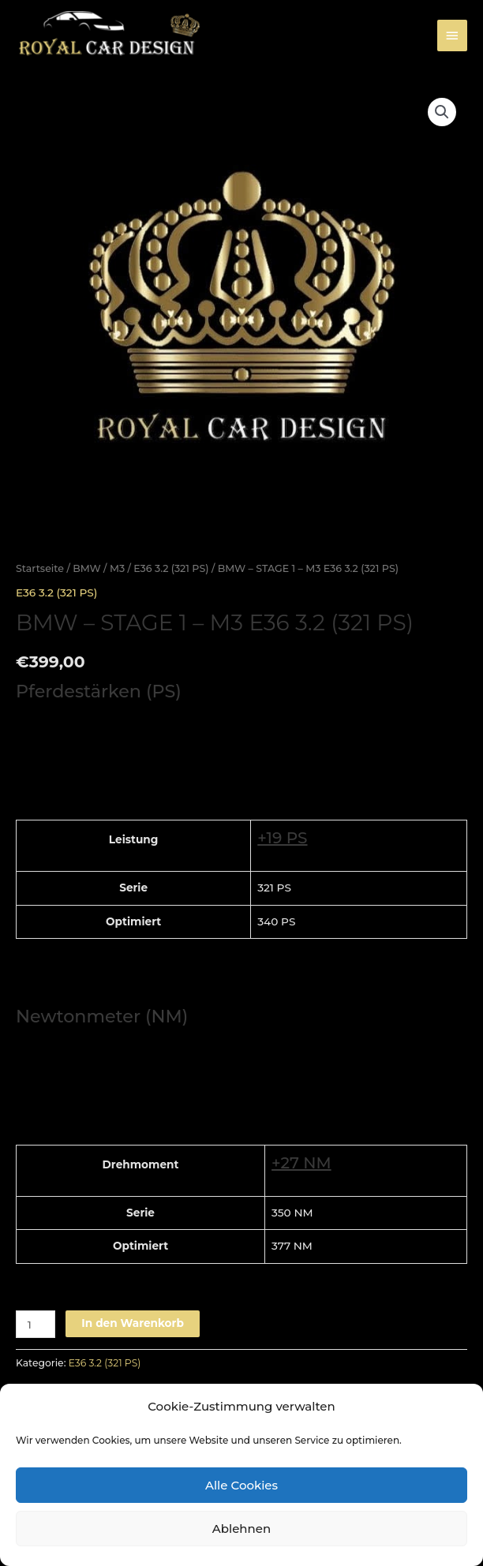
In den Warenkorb (132, 1323)
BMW (87, 568)
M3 (117, 568)
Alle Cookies (241, 1485)
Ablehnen (241, 1528)
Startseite (40, 568)
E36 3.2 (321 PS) (170, 568)
